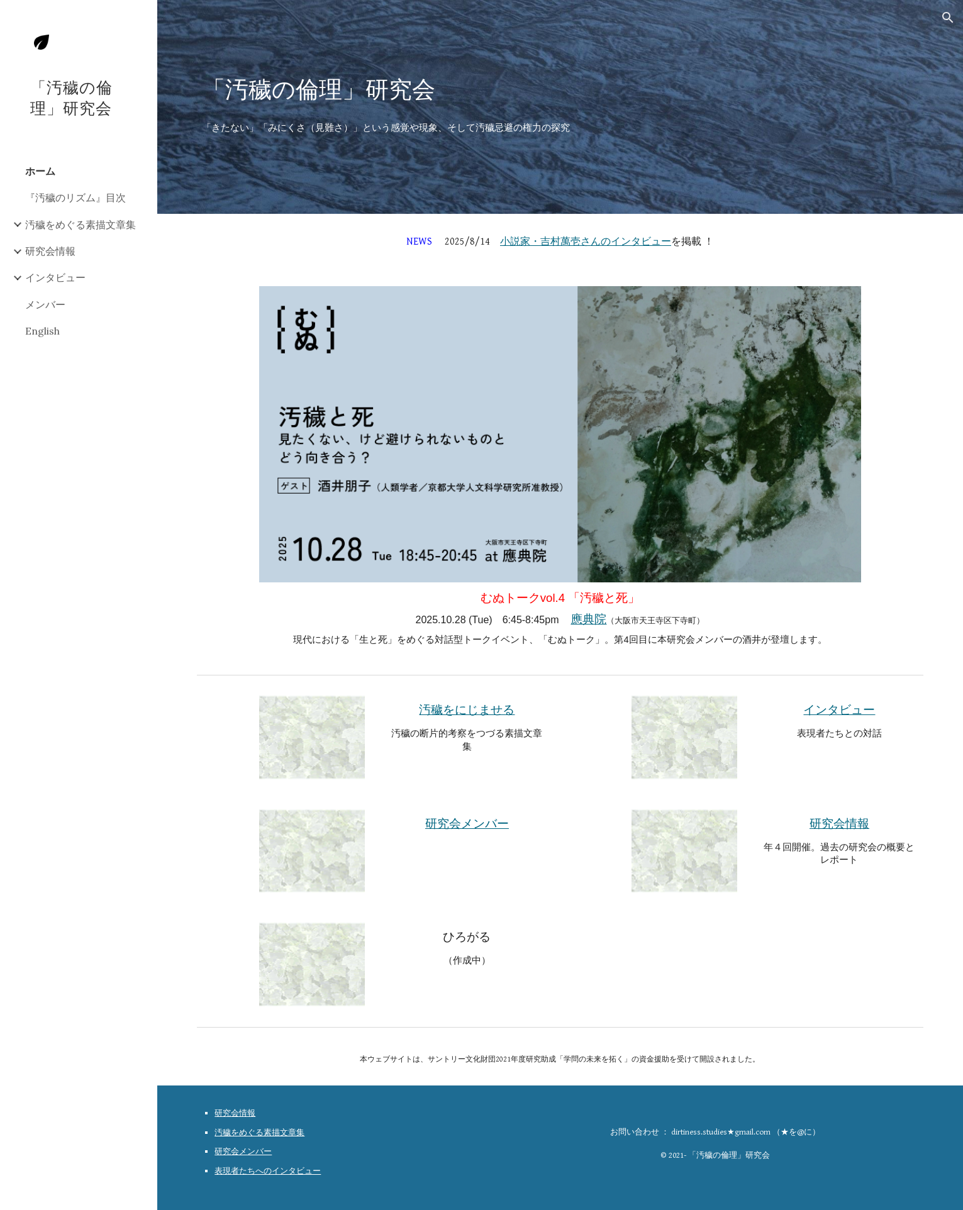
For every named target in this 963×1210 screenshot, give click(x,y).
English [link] (42, 331)
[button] (948, 18)
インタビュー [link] (55, 277)
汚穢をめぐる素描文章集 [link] (80, 224)
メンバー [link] (45, 304)
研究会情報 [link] (50, 251)
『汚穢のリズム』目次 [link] (75, 197)
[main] (560, 87)
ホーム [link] (40, 171)
